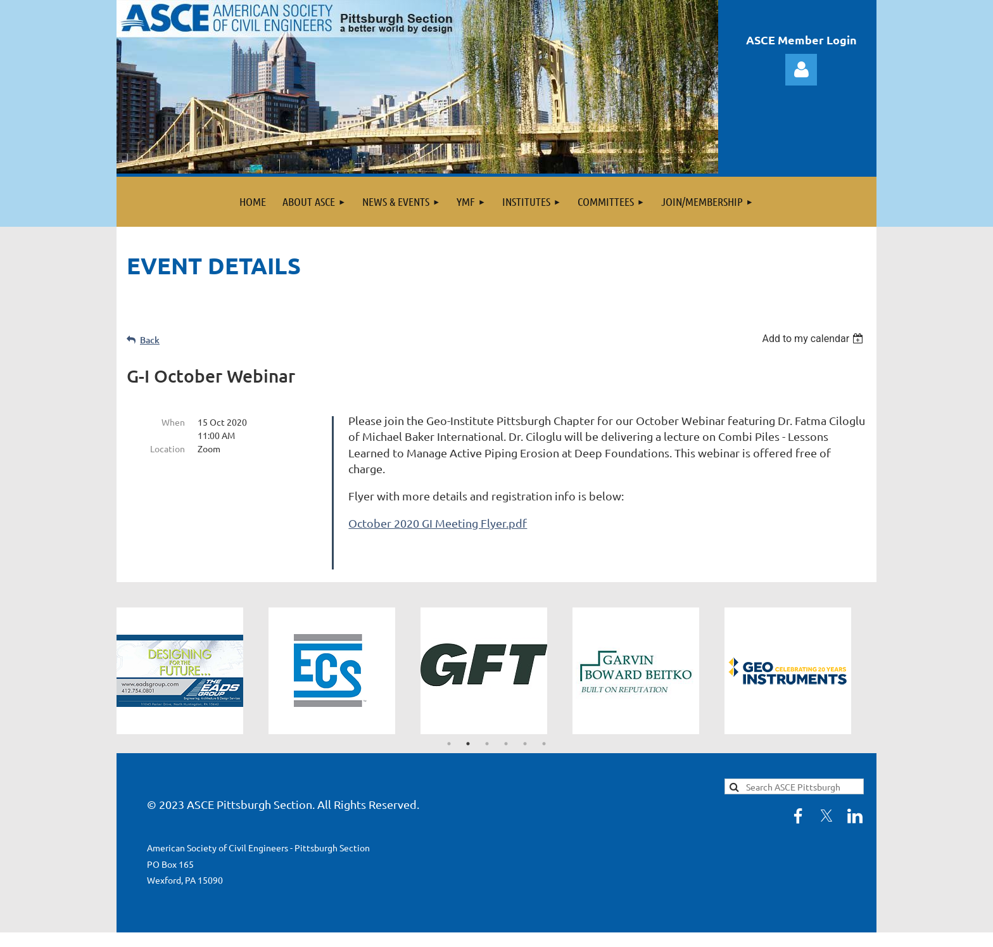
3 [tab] (487, 720)
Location (167, 448)
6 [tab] (544, 720)
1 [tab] (449, 720)
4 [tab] (506, 720)
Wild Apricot (725, 930)
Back (150, 340)
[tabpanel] (193, 647)
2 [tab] (468, 720)
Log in (801, 70)
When (173, 422)
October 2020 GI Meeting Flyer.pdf (437, 523)
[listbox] (814, 338)
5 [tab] (525, 720)
